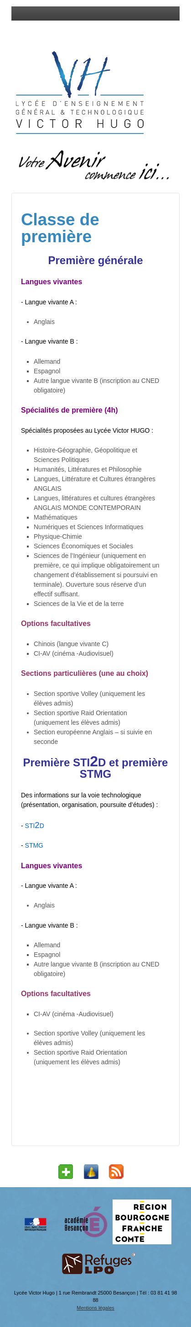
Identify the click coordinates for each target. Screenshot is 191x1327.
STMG (33, 845)
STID (34, 825)
